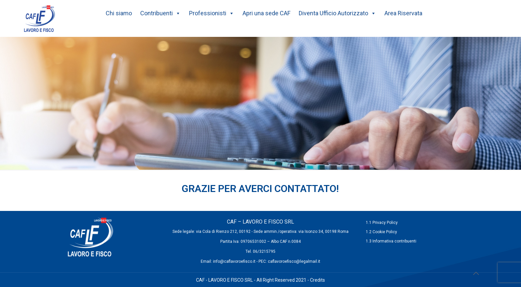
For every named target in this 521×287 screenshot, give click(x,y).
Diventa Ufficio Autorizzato (337, 13)
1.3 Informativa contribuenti (391, 241)
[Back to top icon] (476, 273)
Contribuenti (160, 13)
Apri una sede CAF (266, 13)
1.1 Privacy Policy (382, 222)
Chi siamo (119, 13)
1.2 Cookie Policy (381, 232)
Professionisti (211, 13)
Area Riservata (403, 13)
